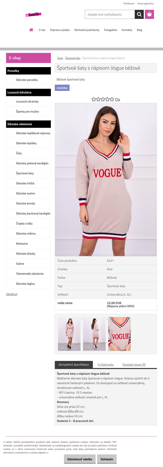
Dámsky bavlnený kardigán (33, 213)
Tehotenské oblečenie (30, 273)
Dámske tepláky (26, 143)
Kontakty (127, 30)
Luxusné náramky (27, 101)
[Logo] (33, 14)
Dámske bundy (25, 203)
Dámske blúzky (25, 253)
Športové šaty (25, 173)
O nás (42, 30)
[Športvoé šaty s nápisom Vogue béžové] (106, 104)
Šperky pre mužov (27, 111)
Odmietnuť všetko (75, 459)
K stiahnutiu (106, 364)
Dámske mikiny (26, 233)
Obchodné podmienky (86, 30)
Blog (139, 30)
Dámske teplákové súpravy (33, 133)
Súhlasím (105, 459)
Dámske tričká (25, 183)
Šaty (19, 153)
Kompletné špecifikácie (74, 364)
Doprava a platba (60, 30)
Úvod (60, 58)
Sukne (20, 263)
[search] (139, 14)
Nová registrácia (146, 3)
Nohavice (22, 243)
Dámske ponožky (27, 80)
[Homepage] (31, 29)
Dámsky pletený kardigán (32, 163)
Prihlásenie (129, 3)
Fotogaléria (110, 30)
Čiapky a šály (24, 223)
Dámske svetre (25, 193)
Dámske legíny (25, 283)
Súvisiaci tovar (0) (134, 364)
